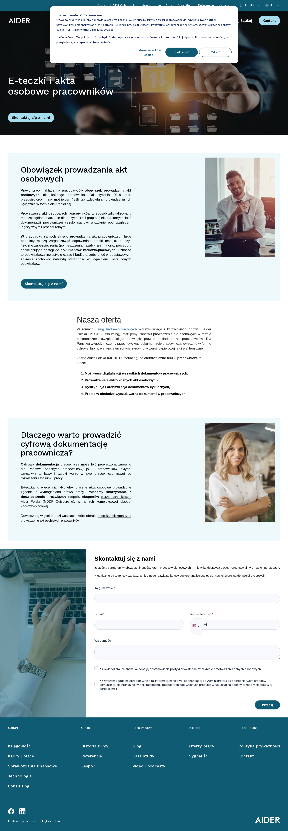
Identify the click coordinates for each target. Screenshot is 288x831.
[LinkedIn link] (22, 811)
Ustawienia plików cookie (148, 52)
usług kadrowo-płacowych (116, 329)
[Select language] (272, 5)
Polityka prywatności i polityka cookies (89, 29)
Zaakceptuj (182, 52)
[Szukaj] (243, 20)
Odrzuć (215, 52)
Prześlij (267, 705)
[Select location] (249, 5)
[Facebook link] (11, 811)
